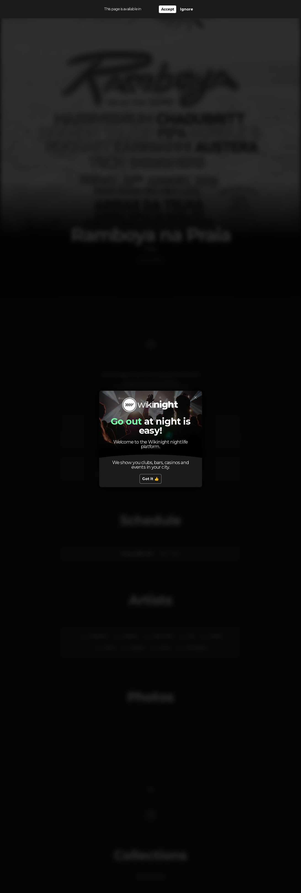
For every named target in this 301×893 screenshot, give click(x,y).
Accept (167, 9)
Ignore (186, 9)
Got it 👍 (150, 479)
